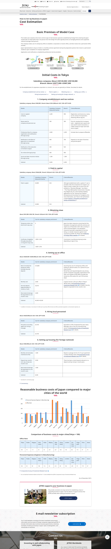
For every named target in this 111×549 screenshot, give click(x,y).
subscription (77, 524)
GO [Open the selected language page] (89, 11)
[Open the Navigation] (22, 11)
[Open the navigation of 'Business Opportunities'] (73, 7)
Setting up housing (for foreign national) (62, 94)
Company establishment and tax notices (33, 92)
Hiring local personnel (41, 94)
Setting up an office (79, 92)
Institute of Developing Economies (69, 1)
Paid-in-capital (53, 92)
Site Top (37, 1)
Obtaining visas (65, 92)
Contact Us (50, 1)
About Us (44, 1)
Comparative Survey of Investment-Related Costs (77, 355)
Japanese (57, 1)
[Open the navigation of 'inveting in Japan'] (86, 7)
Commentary (24, 383)
